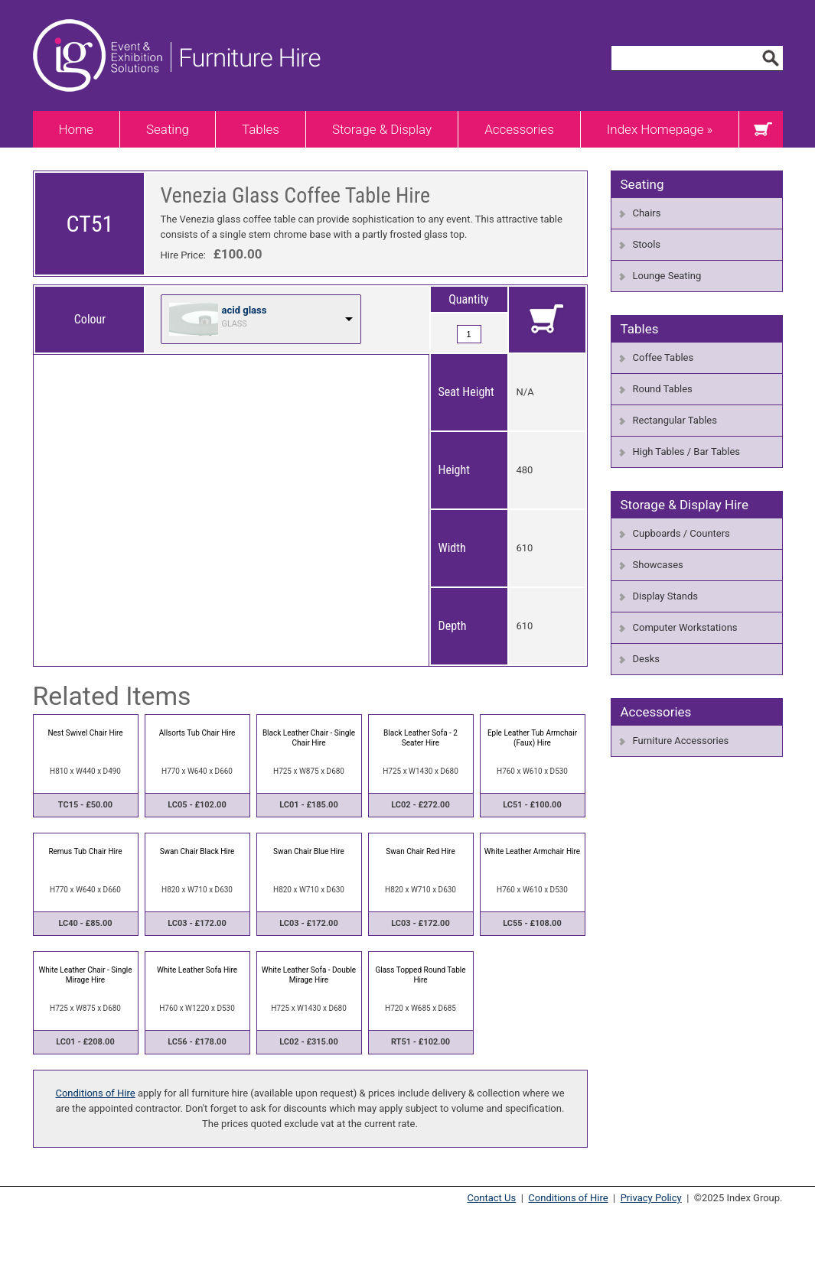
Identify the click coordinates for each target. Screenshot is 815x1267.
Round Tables (663, 389)
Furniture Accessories (681, 740)
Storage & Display (382, 129)
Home (76, 129)
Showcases (658, 564)
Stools (647, 244)
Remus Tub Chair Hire (85, 851)
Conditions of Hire (95, 1093)
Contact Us (491, 1198)
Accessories (519, 129)
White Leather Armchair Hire (532, 851)
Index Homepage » (660, 129)
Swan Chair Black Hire (197, 851)
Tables (260, 129)
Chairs (647, 213)
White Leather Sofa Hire (197, 970)
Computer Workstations (685, 627)
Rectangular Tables (675, 420)
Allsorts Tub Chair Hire (197, 733)
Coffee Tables (663, 357)
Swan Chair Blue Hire (308, 851)
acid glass (244, 310)
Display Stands (665, 596)
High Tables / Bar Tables (687, 451)
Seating (167, 129)
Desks (646, 658)
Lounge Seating (667, 275)
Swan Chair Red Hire (420, 851)
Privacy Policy (651, 1198)
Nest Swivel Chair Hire (84, 733)
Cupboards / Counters (681, 533)
